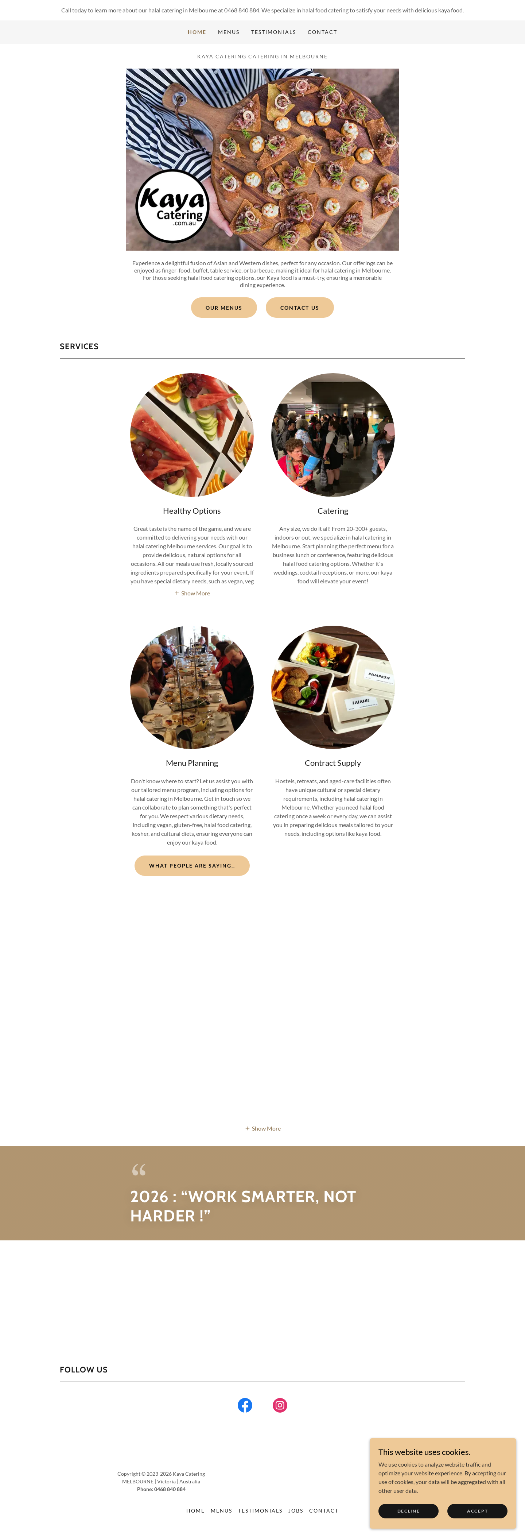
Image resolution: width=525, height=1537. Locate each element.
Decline (409, 1511)
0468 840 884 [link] (241, 10)
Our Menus (224, 308)
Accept (477, 1511)
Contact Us (299, 308)
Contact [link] (322, 32)
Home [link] (197, 32)
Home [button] (195, 1510)
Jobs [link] (295, 1510)
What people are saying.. (192, 865)
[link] (245, 1407)
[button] (192, 592)
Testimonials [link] (273, 32)
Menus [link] (229, 32)
